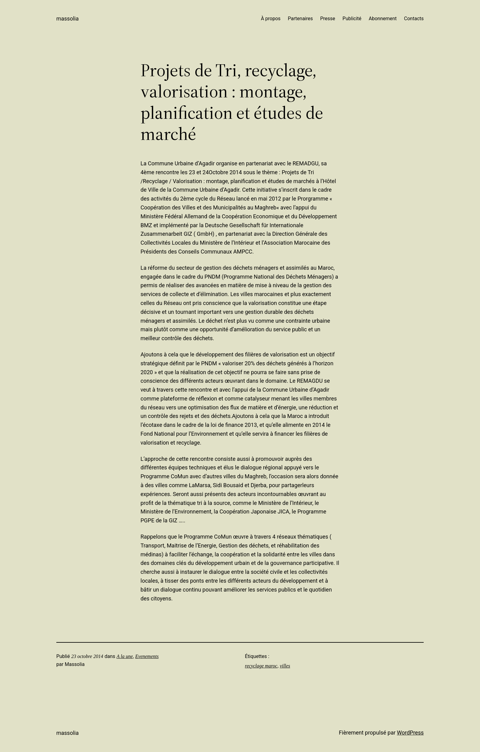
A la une (125, 656)
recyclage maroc (261, 665)
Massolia (67, 18)
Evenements (147, 656)
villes (285, 665)
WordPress (410, 732)
